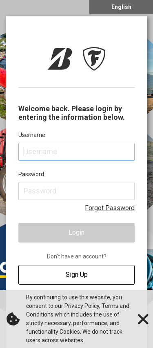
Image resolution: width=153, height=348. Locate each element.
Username (31, 135)
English (121, 7)
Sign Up (77, 274)
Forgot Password (110, 208)
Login (76, 232)
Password (31, 174)
